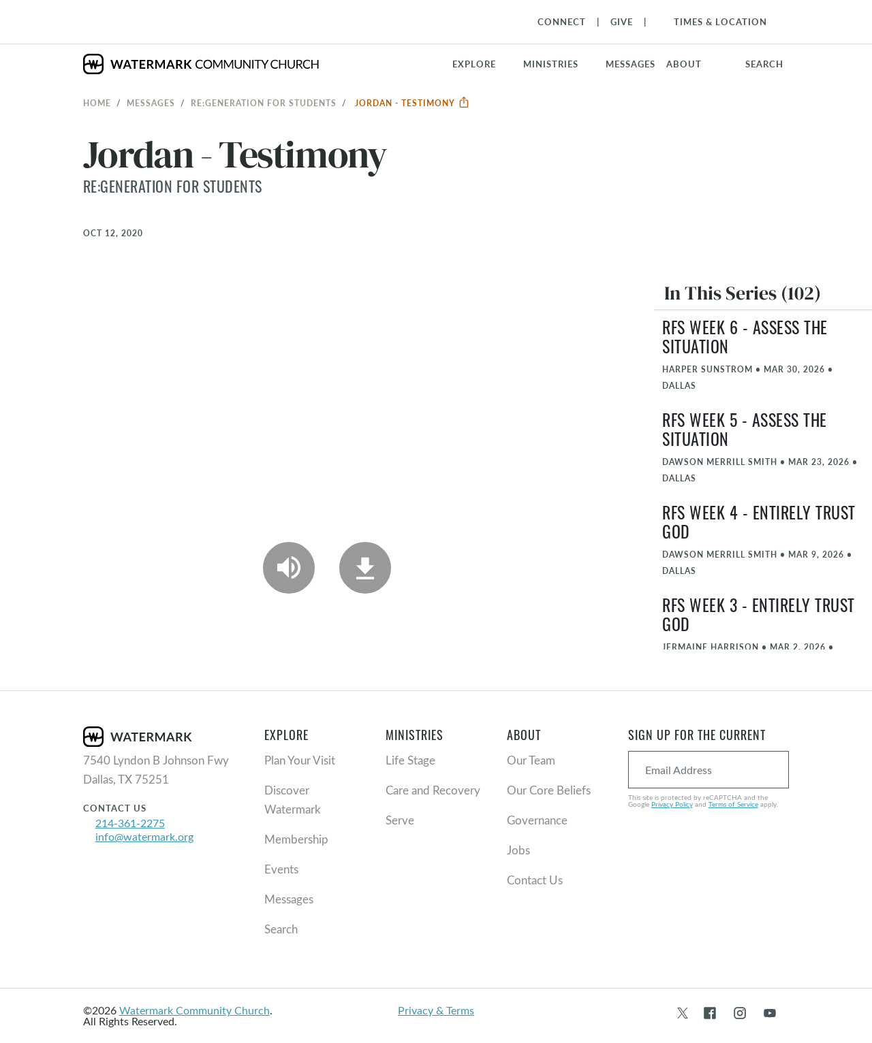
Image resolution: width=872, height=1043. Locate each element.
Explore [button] (474, 64)
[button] (559, 64)
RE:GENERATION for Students (264, 102)
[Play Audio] (289, 568)
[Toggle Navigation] (713, 21)
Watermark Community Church (194, 1010)
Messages (151, 102)
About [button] (684, 64)
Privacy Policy (672, 804)
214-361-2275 (130, 823)
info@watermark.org (144, 836)
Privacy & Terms (436, 1010)
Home (97, 102)
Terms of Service (733, 804)
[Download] (365, 568)
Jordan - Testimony (412, 102)
